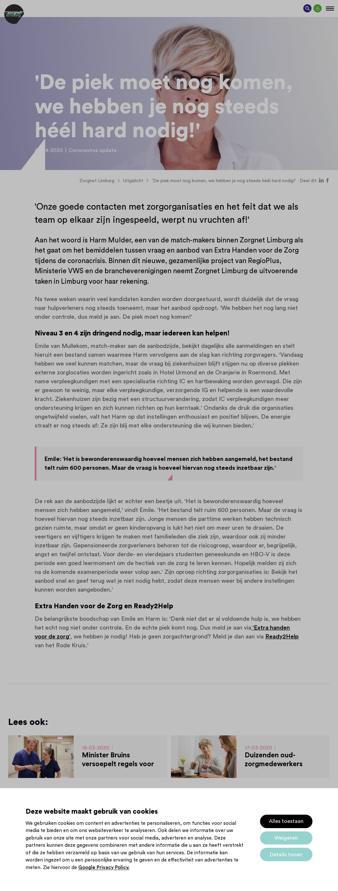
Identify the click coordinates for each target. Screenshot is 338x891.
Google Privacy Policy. (103, 867)
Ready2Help (282, 636)
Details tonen (286, 854)
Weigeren (286, 838)
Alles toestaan (286, 821)
